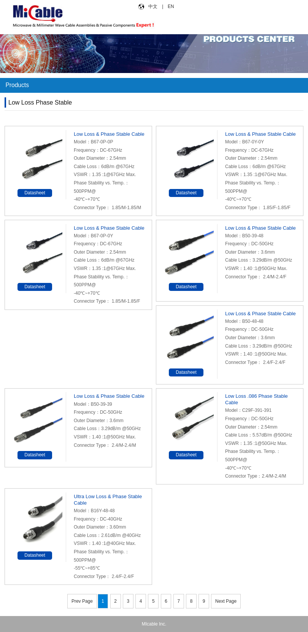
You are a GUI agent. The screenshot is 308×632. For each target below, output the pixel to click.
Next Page (226, 601)
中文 (153, 6)
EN (170, 6)
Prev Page (82, 601)
